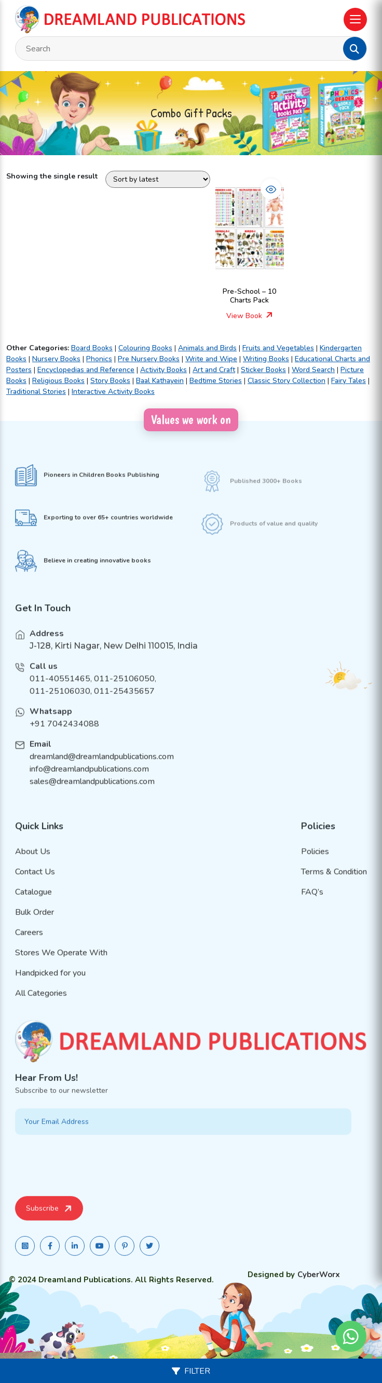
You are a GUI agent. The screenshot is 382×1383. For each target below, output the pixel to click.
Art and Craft (214, 370)
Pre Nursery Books (149, 359)
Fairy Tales (348, 381)
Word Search (313, 370)
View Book (249, 316)
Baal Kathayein (160, 381)
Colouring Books (145, 348)
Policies (315, 863)
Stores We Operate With (61, 964)
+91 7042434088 (64, 736)
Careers (29, 944)
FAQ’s (312, 903)
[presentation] (94, 1175)
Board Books (92, 348)
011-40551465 (60, 690)
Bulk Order (34, 923)
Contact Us (35, 883)
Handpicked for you (50, 984)
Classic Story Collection (286, 381)
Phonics (99, 359)
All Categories (41, 1004)
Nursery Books (56, 359)
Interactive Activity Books (113, 391)
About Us (32, 863)
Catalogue (33, 903)
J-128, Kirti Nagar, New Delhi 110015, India (114, 658)
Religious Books (58, 381)
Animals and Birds (207, 348)
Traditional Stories (36, 391)
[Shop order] (157, 179)
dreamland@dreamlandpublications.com (102, 768)
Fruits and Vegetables (278, 348)
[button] (354, 48)
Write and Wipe (211, 359)
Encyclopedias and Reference (85, 370)
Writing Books (266, 359)
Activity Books (163, 370)
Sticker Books (263, 370)
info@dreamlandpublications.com (89, 781)
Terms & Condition (334, 883)
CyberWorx (318, 1274)
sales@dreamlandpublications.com (92, 793)
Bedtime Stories (215, 381)
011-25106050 (124, 690)
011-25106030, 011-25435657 (92, 703)
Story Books (110, 381)
